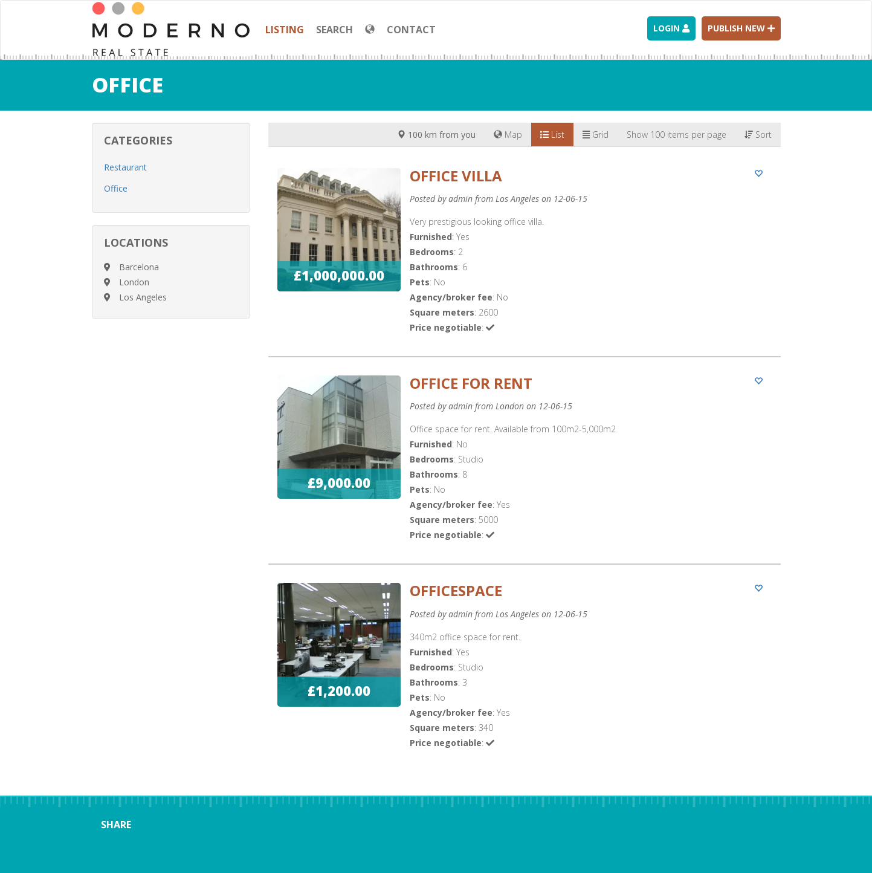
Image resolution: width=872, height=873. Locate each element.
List (552, 134)
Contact (411, 29)
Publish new (741, 28)
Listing (284, 29)
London (134, 282)
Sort (758, 134)
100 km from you (436, 134)
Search (334, 29)
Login (671, 28)
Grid (596, 134)
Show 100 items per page (676, 134)
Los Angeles (143, 297)
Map (508, 134)
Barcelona (139, 267)
